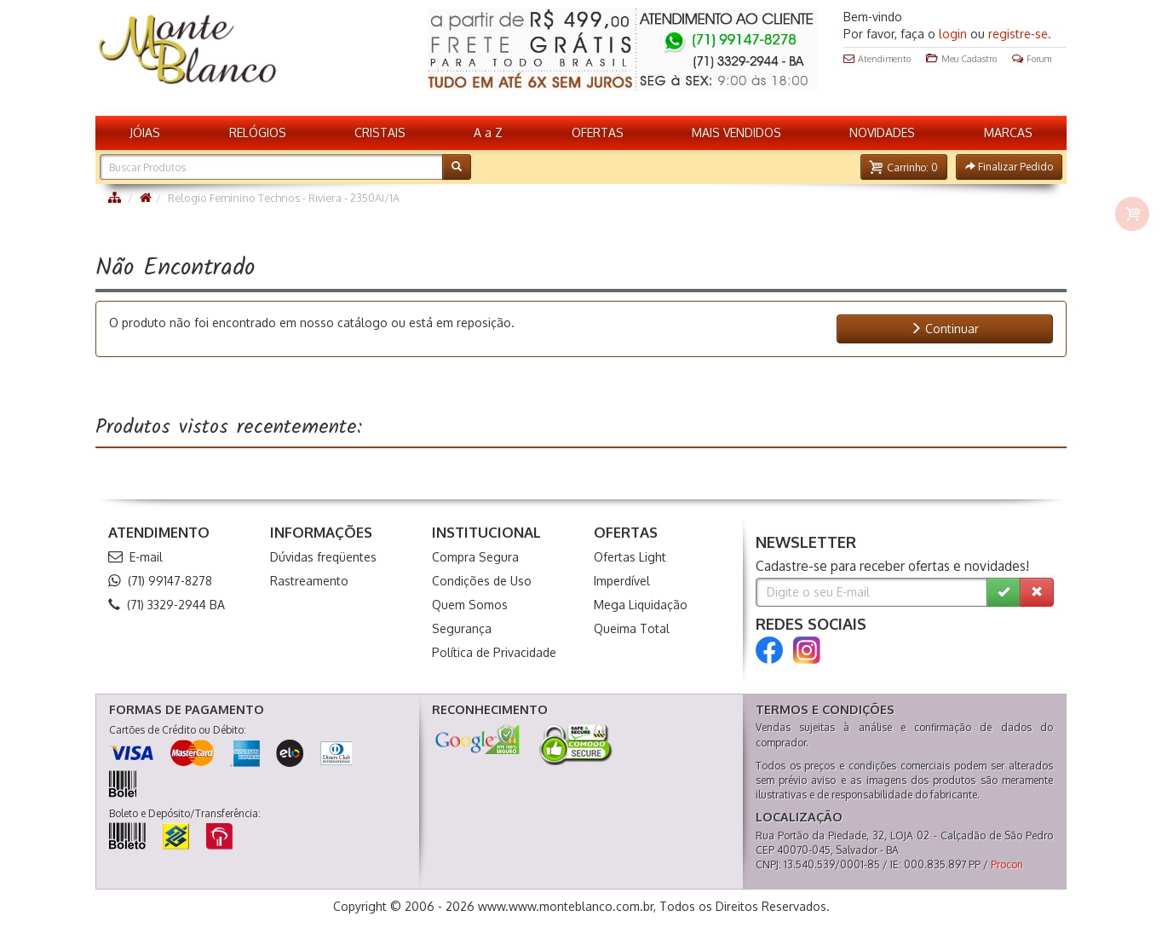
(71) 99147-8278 (160, 580)
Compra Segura (475, 557)
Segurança (462, 628)
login (953, 33)
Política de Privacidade (494, 652)
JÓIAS (144, 132)
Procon (1007, 864)
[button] (903, 167)
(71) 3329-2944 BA (166, 604)
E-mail (135, 557)
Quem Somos (470, 604)
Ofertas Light (630, 557)
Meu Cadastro (961, 59)
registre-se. (1019, 33)
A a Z (488, 132)
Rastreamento (309, 580)
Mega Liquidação (640, 604)
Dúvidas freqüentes (323, 557)
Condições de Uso (482, 580)
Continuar (944, 328)
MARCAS (1008, 132)
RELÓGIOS (257, 132)
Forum (1031, 59)
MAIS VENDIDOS (736, 132)
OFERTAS (598, 132)
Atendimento (877, 59)
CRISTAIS (380, 132)
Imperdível (622, 580)
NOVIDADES (882, 132)
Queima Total (632, 628)
